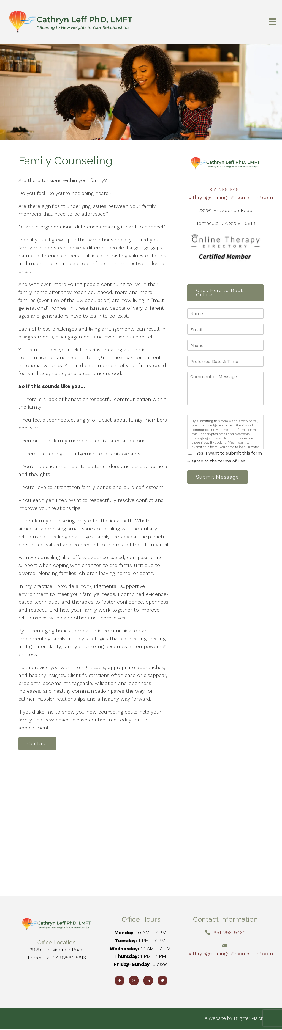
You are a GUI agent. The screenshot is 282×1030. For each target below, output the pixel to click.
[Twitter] (162, 981)
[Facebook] (119, 981)
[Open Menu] (272, 22)
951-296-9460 (225, 189)
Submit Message (218, 478)
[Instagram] (134, 981)
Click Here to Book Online (221, 293)
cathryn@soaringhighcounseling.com (230, 197)
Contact (39, 744)
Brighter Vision (249, 1019)
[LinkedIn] (148, 981)
